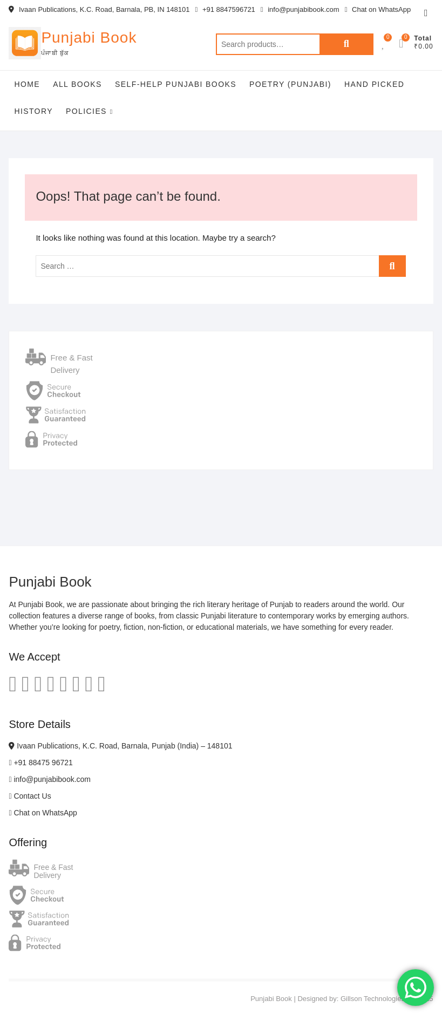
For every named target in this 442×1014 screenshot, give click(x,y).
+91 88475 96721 (40, 762)
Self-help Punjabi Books (175, 84)
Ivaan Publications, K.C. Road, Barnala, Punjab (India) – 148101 (120, 745)
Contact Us (30, 796)
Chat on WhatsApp (378, 9)
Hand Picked (374, 84)
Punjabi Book (89, 37)
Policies (86, 111)
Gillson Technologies (373, 999)
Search (346, 44)
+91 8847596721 (225, 9)
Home (27, 84)
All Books (77, 84)
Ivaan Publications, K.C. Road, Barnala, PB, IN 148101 (99, 9)
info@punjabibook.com (300, 9)
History (33, 111)
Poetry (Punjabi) (290, 84)
